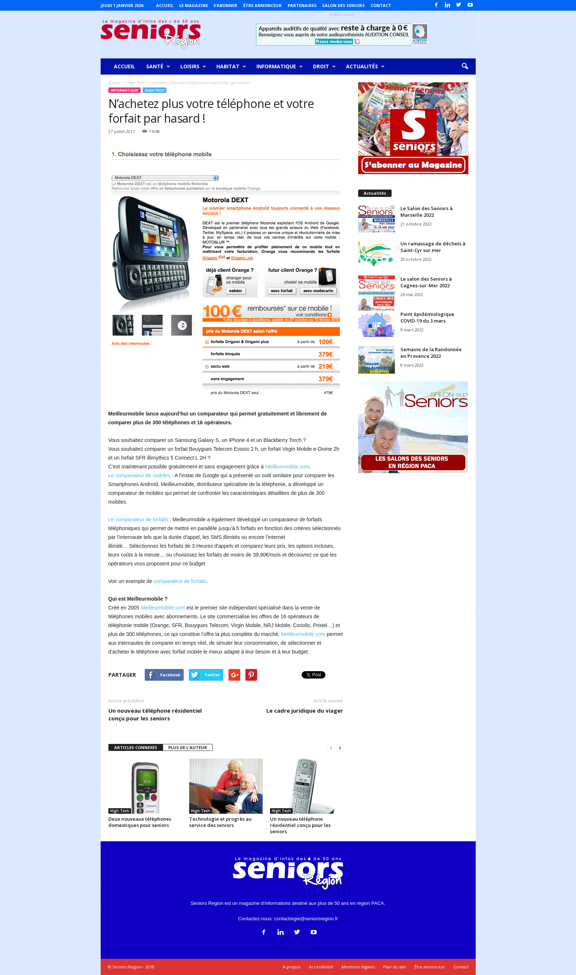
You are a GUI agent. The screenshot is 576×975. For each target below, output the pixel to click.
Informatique (279, 66)
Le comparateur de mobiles (139, 475)
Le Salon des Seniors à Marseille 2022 (426, 211)
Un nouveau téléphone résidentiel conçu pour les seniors (155, 714)
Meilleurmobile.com (287, 466)
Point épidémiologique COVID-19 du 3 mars (427, 317)
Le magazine (193, 5)
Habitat (231, 66)
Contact (381, 5)
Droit (324, 66)
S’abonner (225, 5)
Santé (158, 66)
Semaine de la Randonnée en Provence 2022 (431, 352)
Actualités (365, 66)
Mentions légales (358, 966)
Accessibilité (321, 966)
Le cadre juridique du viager (304, 710)
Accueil (164, 5)
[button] (465, 66)
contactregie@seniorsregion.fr (306, 918)
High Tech (154, 90)
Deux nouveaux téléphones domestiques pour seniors (139, 822)
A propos (291, 966)
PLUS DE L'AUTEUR (187, 747)
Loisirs (193, 66)
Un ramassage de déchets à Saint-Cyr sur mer (432, 246)
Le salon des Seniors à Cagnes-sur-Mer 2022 (426, 282)
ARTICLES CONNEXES (135, 747)
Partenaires (302, 5)
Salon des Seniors (343, 5)
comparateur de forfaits (180, 581)
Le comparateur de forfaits (138, 519)
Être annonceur (262, 5)
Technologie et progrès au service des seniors (220, 822)
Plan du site (394, 966)
